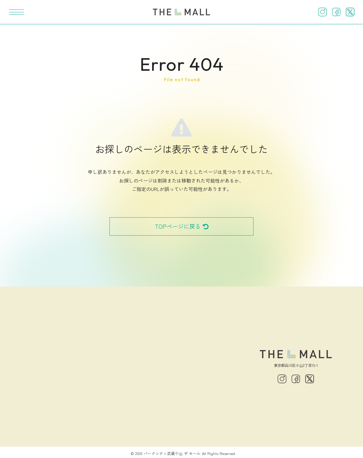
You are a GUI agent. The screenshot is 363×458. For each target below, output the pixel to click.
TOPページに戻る (181, 226)
